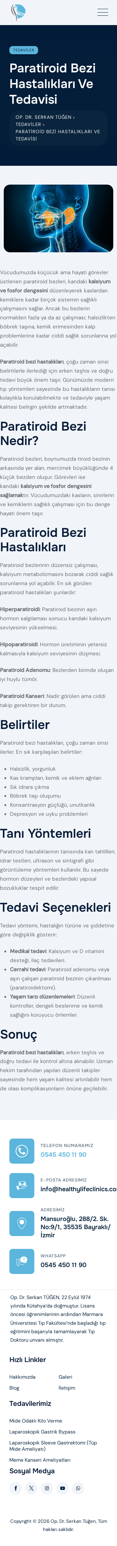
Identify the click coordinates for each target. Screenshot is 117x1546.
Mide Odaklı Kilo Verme (35, 1421)
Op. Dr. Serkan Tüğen (73, 1521)
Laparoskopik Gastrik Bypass (42, 1432)
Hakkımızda (22, 1377)
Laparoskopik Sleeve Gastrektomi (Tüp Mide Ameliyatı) (53, 1446)
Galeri (65, 1377)
